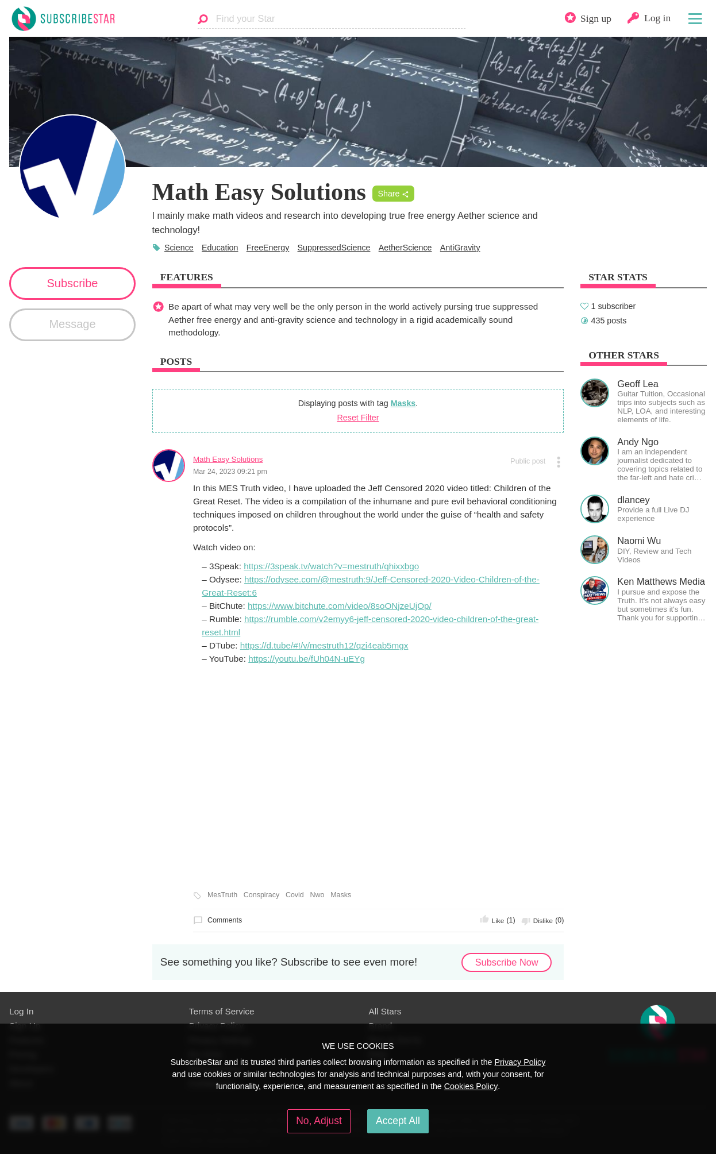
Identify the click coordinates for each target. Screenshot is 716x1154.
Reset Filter (358, 417)
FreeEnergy (268, 247)
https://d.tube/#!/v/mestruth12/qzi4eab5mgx (324, 645)
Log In (21, 1011)
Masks (403, 403)
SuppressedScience (334, 247)
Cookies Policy (471, 1086)
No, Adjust (319, 1120)
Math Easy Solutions (228, 459)
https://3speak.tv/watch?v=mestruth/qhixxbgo (331, 566)
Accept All (398, 1120)
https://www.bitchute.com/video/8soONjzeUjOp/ (340, 606)
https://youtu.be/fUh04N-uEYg (306, 658)
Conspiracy (261, 895)
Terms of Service (222, 1011)
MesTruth (222, 895)
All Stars (385, 1011)
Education (220, 247)
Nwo (317, 895)
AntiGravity (460, 247)
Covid (295, 895)
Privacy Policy (519, 1062)
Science (179, 247)
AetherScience (405, 247)
